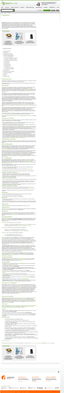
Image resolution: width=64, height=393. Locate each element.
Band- (28, 153)
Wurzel (6, 235)
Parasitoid (31, 306)
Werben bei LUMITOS (51, 377)
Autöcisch (29, 305)
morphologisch (6, 232)
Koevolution (8, 109)
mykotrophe (26, 252)
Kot (31, 127)
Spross (6, 234)
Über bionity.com (22, 377)
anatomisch (6, 227)
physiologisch (4, 222)
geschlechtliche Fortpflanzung (16, 115)
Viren (18, 147)
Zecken (11, 162)
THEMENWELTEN (52, 7)
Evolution (23, 124)
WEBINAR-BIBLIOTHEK (30, 7)
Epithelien (30, 164)
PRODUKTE (22, 7)
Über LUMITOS (35, 377)
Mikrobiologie (8, 302)
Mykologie (33, 301)
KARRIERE (45, 7)
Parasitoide (26, 276)
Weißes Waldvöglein (21, 254)
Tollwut (3, 272)
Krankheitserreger (4, 148)
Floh (10, 182)
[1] (6, 91)
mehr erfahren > (20, 381)
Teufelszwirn (34, 155)
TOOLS (58, 7)
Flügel (8, 125)
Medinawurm (4, 167)
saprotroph (22, 248)
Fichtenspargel (4, 253)
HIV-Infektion (13, 214)
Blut (35, 160)
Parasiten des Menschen (22, 299)
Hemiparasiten (26, 224)
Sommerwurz (5, 156)
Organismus (21, 23)
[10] (16, 282)
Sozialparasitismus (11, 307)
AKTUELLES (7, 7)
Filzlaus (29, 181)
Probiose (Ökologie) (18, 307)
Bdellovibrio (20, 260)
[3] (23, 196)
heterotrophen (6, 219)
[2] (22, 104)
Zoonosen (4, 271)
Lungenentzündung (33, 214)
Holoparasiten (20, 225)
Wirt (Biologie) (12, 305)
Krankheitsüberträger (26, 162)
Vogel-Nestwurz (11, 253)
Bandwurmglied (22, 127)
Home (2, 12)
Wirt (13, 23)
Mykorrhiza (20, 245)
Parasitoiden (18, 284)
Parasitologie (22, 263)
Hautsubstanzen (27, 160)
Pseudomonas (13, 259)
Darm (4, 153)
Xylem (10, 229)
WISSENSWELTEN (39, 7)
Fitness (30, 24)
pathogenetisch (19, 290)
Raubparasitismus (27, 306)
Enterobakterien (20, 259)
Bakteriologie (28, 301)
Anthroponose (6, 273)
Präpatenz (23, 307)
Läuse (17, 122)
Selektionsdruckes (28, 115)
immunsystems (14, 213)
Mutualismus (12, 306)
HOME (2, 7)
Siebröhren (3, 238)
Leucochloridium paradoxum (14, 137)
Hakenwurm (31, 187)
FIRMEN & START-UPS (15, 7)
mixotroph (11, 254)
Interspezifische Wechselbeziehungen (21, 305)
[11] (19, 286)
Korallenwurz (9, 255)
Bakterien (22, 147)
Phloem (11, 230)
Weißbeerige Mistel (14, 125)
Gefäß (21, 237)
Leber (31, 128)
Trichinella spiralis (32, 188)
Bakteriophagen (22, 258)
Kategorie (3, 340)
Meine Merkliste (40, 10)
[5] (29, 240)
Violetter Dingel (4, 255)
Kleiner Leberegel (22, 137)
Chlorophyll (16, 222)
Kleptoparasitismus (6, 208)
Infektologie (15, 264)
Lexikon (5, 12)
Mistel (33, 224)
